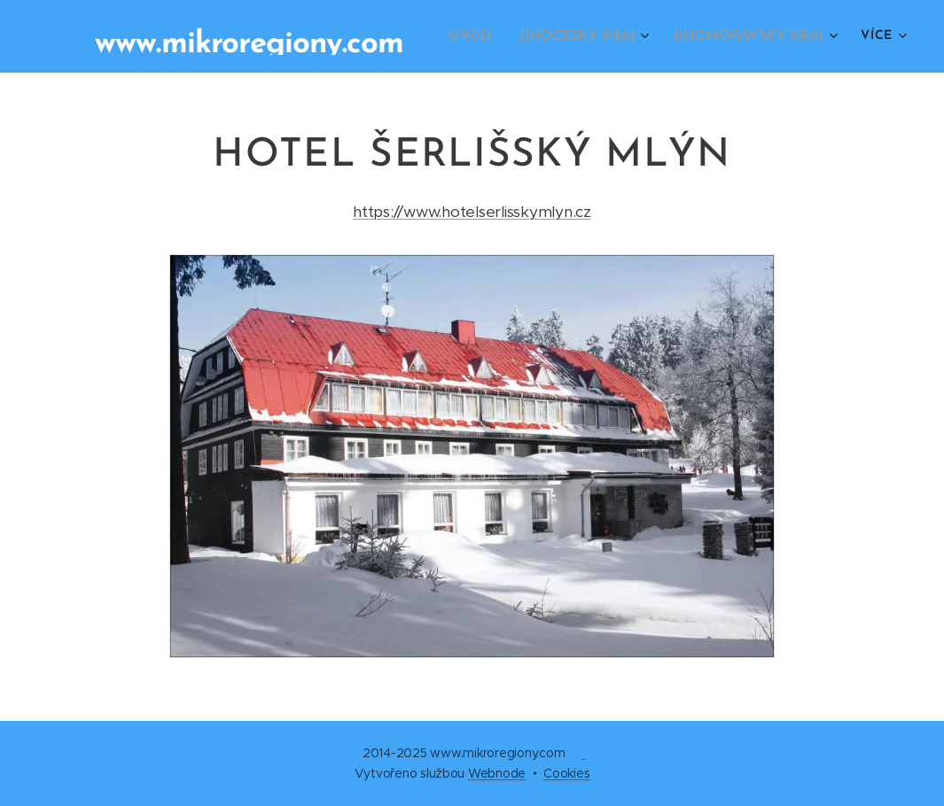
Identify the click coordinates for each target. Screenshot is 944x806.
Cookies (566, 773)
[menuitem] (486, 36)
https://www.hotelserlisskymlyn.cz (472, 211)
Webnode (497, 773)
